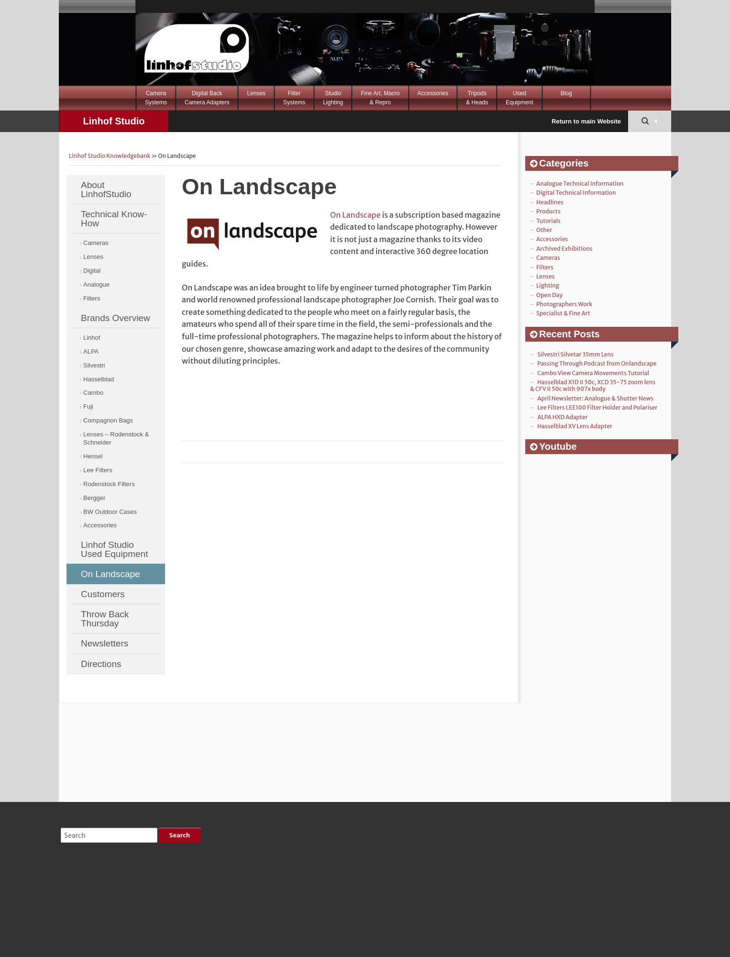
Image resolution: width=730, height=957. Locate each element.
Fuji (88, 406)
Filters (91, 298)
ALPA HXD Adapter (562, 417)
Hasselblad (98, 379)
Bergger (94, 497)
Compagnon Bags (108, 420)
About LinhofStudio (106, 189)
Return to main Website (586, 121)
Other (544, 230)
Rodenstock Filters (109, 484)
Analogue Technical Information (579, 183)
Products (548, 211)
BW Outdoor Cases (110, 511)
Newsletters (104, 643)
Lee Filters (97, 470)
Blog (566, 93)
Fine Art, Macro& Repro (380, 98)
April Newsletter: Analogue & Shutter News (595, 398)
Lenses (256, 93)
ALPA (91, 351)
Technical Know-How (114, 218)
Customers (103, 594)
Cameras (96, 242)
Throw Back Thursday (105, 618)
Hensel (92, 456)
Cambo (93, 392)
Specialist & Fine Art (563, 313)
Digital (91, 270)
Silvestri (94, 365)
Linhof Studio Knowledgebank (113, 124)
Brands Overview (115, 318)
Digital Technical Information (576, 192)
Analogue (96, 284)
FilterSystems (294, 98)
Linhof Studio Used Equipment (114, 549)
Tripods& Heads (477, 98)
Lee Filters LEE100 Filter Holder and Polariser (597, 407)
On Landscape (110, 574)
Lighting (547, 285)
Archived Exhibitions (564, 248)
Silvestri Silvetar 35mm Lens (575, 354)
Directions (101, 664)
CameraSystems (156, 98)
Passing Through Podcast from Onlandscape (596, 363)
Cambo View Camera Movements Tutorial (593, 373)
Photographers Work (564, 304)
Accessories (433, 93)
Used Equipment (519, 98)
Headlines (550, 202)
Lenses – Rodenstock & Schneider (116, 438)
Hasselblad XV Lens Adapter (574, 426)
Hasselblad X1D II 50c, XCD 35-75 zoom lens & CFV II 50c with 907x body (592, 385)
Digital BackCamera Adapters (207, 98)
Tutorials (548, 220)
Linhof (91, 337)
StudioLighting (333, 98)
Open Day (549, 295)
